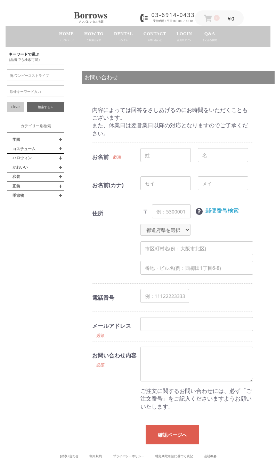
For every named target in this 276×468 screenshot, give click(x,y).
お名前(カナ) (108, 185)
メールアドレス (111, 326)
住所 (97, 213)
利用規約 (95, 456)
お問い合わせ (69, 456)
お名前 (100, 157)
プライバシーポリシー (128, 456)
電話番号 (103, 297)
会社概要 (210, 456)
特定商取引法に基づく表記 (174, 456)
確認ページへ (172, 434)
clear (15, 106)
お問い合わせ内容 (114, 355)
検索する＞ (46, 107)
